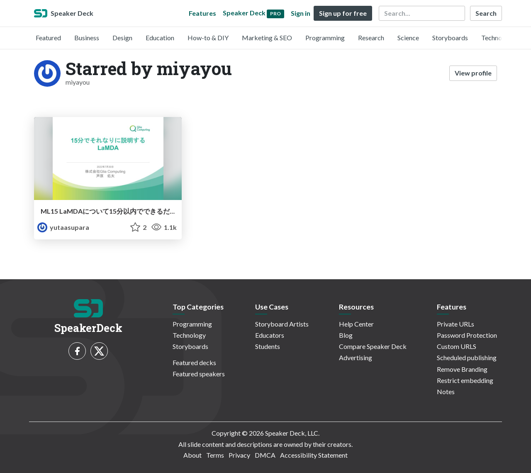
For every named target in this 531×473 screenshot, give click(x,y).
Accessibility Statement (314, 455)
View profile (473, 73)
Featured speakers (199, 374)
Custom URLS (456, 346)
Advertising (355, 357)
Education (160, 37)
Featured (48, 37)
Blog (346, 335)
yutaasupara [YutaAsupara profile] (63, 227)
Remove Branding (462, 369)
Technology (497, 37)
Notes (446, 391)
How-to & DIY (208, 37)
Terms (215, 455)
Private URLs (455, 324)
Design (122, 37)
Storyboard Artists (282, 324)
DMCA (265, 455)
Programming (325, 37)
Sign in (300, 13)
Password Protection (467, 335)
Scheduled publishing (467, 357)
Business (86, 37)
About (192, 455)
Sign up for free (343, 13)
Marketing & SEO (267, 37)
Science (408, 37)
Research (371, 37)
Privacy (239, 455)
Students (267, 346)
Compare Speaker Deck (373, 346)
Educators (269, 335)
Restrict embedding (465, 380)
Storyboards (450, 37)
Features (202, 13)
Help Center (356, 324)
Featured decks (194, 362)
